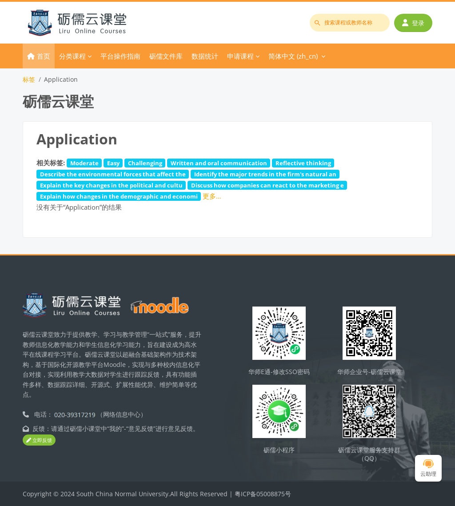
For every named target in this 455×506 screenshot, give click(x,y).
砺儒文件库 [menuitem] (166, 56)
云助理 (428, 468)
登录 (413, 23)
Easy (113, 163)
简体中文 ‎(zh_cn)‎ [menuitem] (293, 56)
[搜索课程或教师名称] (350, 22)
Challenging (145, 163)
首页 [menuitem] (43, 56)
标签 (29, 79)
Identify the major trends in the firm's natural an (265, 174)
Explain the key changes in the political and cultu (111, 185)
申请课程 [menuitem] (240, 56)
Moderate (84, 163)
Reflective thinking (303, 163)
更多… (212, 195)
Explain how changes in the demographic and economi (119, 196)
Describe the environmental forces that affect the (113, 174)
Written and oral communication (219, 163)
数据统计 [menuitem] (205, 56)
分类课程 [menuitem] (72, 56)
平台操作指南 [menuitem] (120, 56)
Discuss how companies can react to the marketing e (267, 185)
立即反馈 (39, 440)
